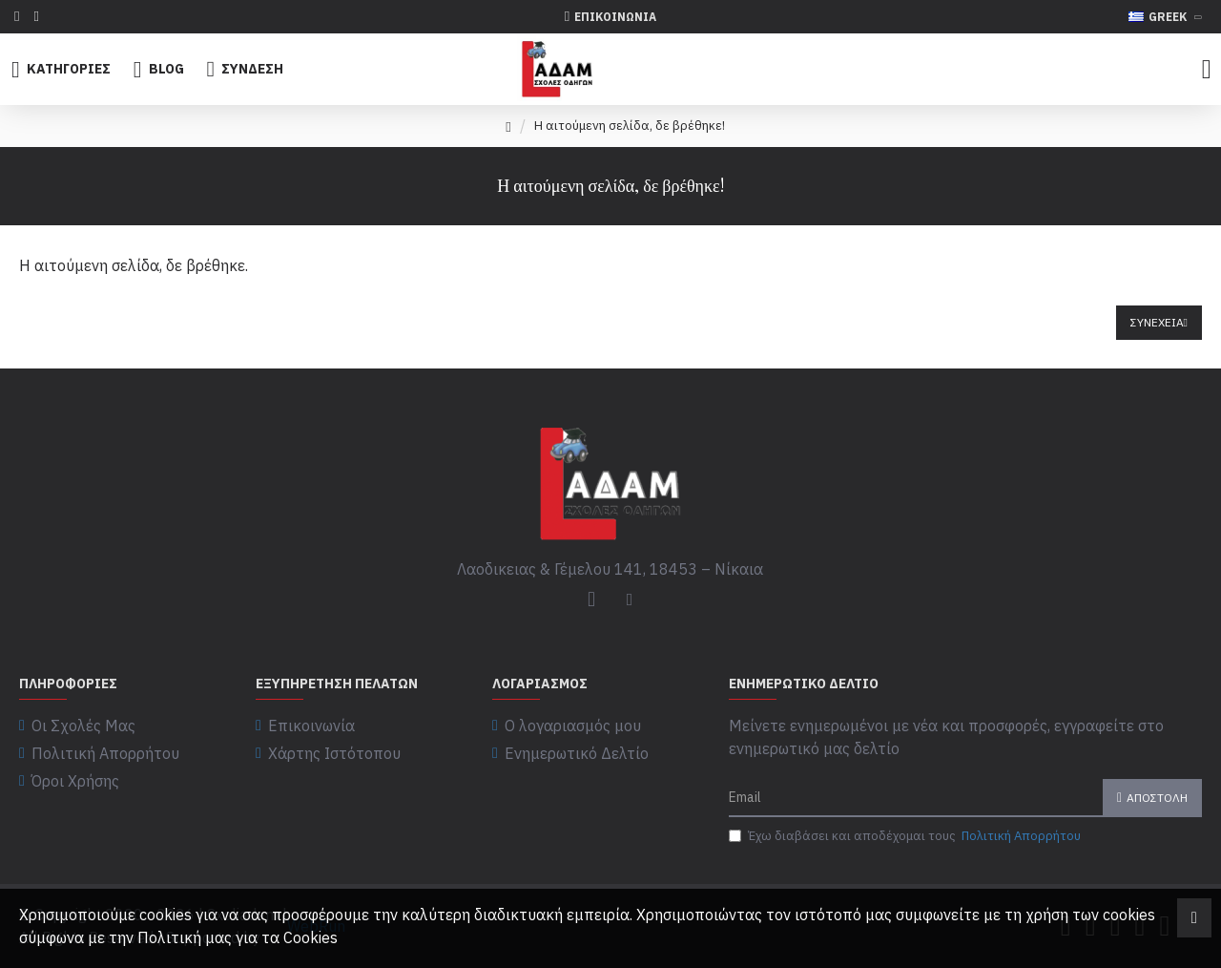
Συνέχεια (1157, 322)
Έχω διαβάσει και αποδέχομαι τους (906, 836)
